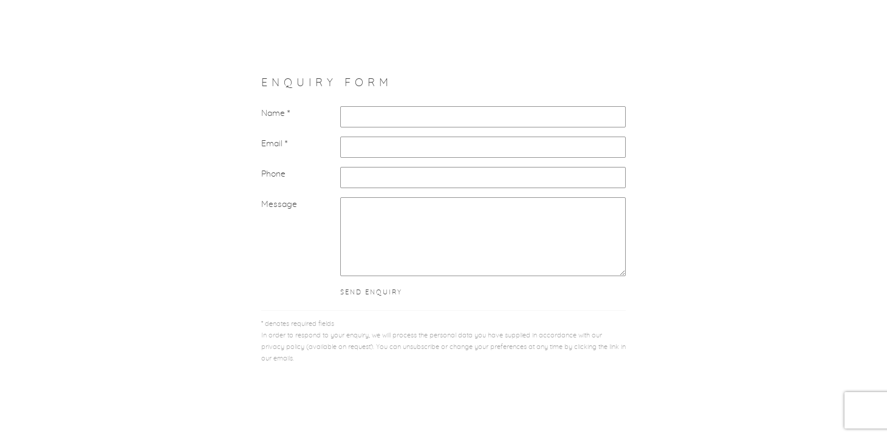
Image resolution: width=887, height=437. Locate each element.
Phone (273, 174)
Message (279, 204)
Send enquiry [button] (371, 293)
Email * (274, 144)
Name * (275, 113)
